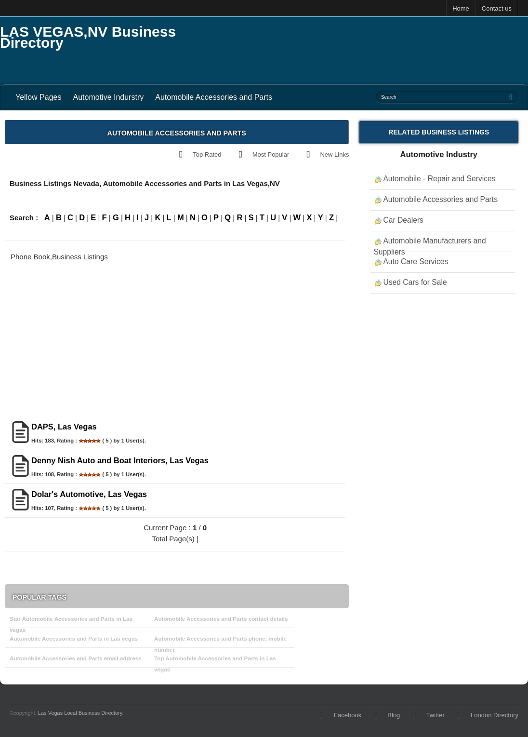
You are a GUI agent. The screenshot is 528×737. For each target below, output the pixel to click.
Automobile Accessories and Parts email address (76, 658)
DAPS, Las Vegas (64, 426)
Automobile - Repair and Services (439, 178)
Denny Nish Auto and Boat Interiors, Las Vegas (120, 460)
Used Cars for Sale (415, 282)
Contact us (497, 8)
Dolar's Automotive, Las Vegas (89, 494)
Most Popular (271, 154)
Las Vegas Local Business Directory (80, 713)
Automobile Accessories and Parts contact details (221, 619)
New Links (334, 154)
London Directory (494, 715)
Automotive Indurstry (108, 97)
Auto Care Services (415, 261)
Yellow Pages (38, 97)
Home (460, 8)
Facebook (347, 715)
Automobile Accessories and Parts (213, 97)
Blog (393, 715)
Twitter (435, 715)
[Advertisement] (352, 48)
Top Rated (207, 154)
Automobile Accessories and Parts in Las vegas (74, 638)
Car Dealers (403, 220)
